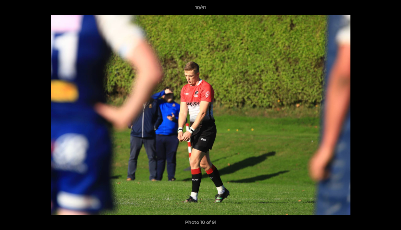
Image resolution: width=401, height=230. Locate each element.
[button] (389, 9)
